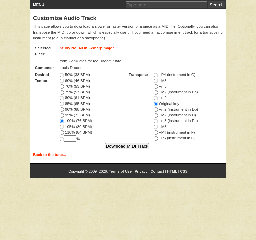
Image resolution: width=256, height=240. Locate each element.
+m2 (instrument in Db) (176, 109)
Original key (166, 104)
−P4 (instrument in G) (175, 75)
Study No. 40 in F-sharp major (87, 48)
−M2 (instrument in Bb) (176, 92)
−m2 (160, 98)
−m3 (160, 86)
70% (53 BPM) (75, 86)
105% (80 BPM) (76, 127)
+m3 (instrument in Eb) (176, 121)
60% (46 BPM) (75, 81)
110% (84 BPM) (76, 132)
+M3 (160, 127)
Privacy (141, 171)
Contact (157, 171)
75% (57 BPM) (75, 92)
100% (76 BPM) (76, 121)
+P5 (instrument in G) (175, 138)
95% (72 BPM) (75, 115)
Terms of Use (120, 171)
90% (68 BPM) (75, 109)
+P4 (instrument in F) (174, 132)
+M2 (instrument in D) (175, 115)
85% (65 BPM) (75, 104)
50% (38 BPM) (75, 75)
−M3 (160, 81)
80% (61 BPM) (75, 98)
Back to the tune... (49, 155)
